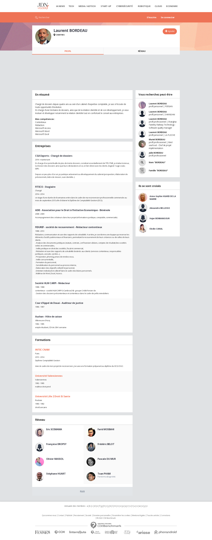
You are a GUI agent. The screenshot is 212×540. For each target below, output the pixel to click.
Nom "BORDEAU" (157, 162)
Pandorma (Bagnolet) (106, 476)
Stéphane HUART (56, 473)
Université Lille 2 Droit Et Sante (52, 396)
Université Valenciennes (48, 375)
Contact (61, 515)
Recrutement (79, 515)
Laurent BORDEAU (158, 103)
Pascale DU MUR (107, 458)
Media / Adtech (87, 6)
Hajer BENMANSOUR (159, 218)
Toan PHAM (104, 473)
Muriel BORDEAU (157, 139)
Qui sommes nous (49, 515)
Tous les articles (153, 515)
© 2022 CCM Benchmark (106, 518)
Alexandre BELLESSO (160, 208)
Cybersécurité (124, 6)
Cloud (158, 6)
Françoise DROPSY (56, 444)
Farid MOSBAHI (106, 429)
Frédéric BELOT (106, 444)
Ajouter (171, 31)
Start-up (106, 6)
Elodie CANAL (156, 228)
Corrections (165, 515)
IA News (60, 6)
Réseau (141, 51)
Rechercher (44, 17)
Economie (172, 6)
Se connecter (168, 17)
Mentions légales (138, 515)
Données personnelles (102, 515)
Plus (82, 491)
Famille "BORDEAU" (158, 170)
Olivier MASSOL (55, 458)
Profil (68, 51)
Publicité (69, 515)
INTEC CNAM (42, 349)
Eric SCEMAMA (54, 429)
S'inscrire (151, 17)
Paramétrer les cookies (121, 515)
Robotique (144, 6)
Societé (88, 515)
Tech (71, 6)
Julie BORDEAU (156, 152)
